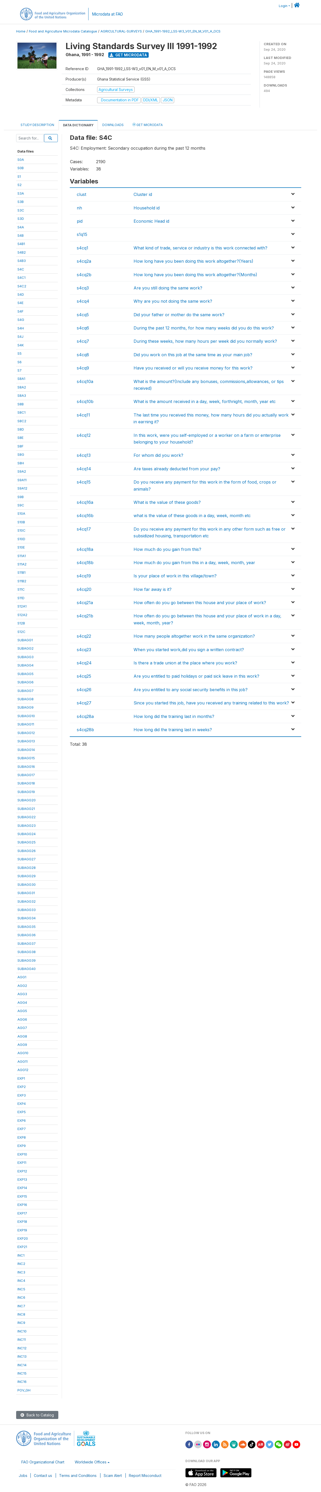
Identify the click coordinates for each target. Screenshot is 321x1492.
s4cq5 (83, 314)
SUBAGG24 (26, 834)
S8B (20, 404)
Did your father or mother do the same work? (179, 314)
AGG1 (21, 977)
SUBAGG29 (26, 876)
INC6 (21, 1297)
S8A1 (21, 379)
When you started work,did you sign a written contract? (189, 649)
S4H (20, 328)
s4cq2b (84, 274)
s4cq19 (84, 575)
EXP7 (21, 1129)
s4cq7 (83, 341)
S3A (20, 193)
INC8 (21, 1314)
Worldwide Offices (90, 1462)
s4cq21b (85, 615)
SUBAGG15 (26, 758)
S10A (21, 513)
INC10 (22, 1331)
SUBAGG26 (26, 851)
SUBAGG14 (26, 750)
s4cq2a (84, 261)
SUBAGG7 (25, 691)
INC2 (21, 1264)
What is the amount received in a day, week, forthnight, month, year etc (205, 401)
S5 (19, 353)
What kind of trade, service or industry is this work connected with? (200, 247)
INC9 (21, 1323)
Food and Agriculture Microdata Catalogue (63, 31)
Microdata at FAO (107, 14)
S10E (21, 547)
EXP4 (21, 1103)
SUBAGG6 (25, 682)
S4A (20, 227)
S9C (20, 505)
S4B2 (21, 252)
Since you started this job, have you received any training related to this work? (211, 702)
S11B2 (21, 581)
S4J (20, 336)
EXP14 (22, 1188)
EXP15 (22, 1196)
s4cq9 (83, 368)
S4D (20, 294)
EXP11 (21, 1162)
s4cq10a (85, 381)
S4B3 (21, 261)
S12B (21, 623)
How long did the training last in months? (174, 716)
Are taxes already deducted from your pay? (177, 468)
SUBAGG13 (26, 741)
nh (79, 207)
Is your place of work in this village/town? (175, 575)
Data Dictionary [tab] (78, 125)
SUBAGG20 (26, 800)
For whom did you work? (158, 455)
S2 (19, 185)
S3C (20, 210)
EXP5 (21, 1112)
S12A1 (22, 606)
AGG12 (22, 1070)
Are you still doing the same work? (168, 288)
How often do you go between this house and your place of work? (200, 602)
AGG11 (22, 1061)
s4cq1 (82, 247)
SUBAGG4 (25, 665)
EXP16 (22, 1205)
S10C (21, 530)
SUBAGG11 (25, 724)
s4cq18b (85, 562)
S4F (20, 311)
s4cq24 (84, 662)
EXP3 (21, 1095)
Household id (147, 207)
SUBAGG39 (26, 960)
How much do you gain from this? (167, 549)
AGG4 (22, 1002)
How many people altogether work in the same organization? (194, 636)
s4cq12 (84, 435)
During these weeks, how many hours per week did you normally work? (205, 341)
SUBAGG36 (26, 935)
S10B (21, 522)
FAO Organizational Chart (42, 1462)
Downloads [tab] (113, 125)
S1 (19, 176)
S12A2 (22, 615)
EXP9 (21, 1146)
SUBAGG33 (26, 910)
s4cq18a (85, 549)
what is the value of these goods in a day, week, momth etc (192, 515)
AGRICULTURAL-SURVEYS (121, 31)
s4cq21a (85, 602)
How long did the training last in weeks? (173, 729)
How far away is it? (153, 589)
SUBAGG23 (26, 825)
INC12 (22, 1348)
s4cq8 (83, 354)
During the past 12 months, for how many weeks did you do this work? (204, 328)
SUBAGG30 (26, 884)
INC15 (22, 1373)
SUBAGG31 (26, 893)
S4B (20, 235)
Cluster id (143, 194)
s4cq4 (83, 301)
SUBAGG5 (25, 674)
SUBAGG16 (26, 766)
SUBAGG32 (26, 901)
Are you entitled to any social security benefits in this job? (191, 689)
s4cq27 (84, 702)
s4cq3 (83, 288)
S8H (20, 463)
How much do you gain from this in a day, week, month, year (194, 562)
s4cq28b (85, 729)
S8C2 (21, 421)
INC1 (20, 1255)
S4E (20, 303)
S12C (21, 632)
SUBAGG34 (26, 918)
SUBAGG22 (26, 817)
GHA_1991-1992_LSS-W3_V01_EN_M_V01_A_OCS (183, 31)
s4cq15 (84, 482)
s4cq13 (84, 455)
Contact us (43, 1475)
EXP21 (22, 1247)
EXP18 (22, 1221)
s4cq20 (84, 589)
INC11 (21, 1339)
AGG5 (22, 1011)
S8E (20, 437)
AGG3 (22, 994)
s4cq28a (85, 716)
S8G (20, 454)
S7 (19, 370)
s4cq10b (85, 401)
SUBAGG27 (26, 859)
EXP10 (22, 1154)
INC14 (22, 1365)
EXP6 (21, 1120)
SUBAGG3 (25, 657)
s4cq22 (84, 636)
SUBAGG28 (26, 868)
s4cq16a (85, 502)
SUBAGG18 (26, 783)
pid (80, 221)
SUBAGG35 (26, 927)
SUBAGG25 (26, 842)
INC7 (21, 1306)
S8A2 (21, 387)
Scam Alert (113, 1475)
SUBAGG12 (26, 733)
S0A (20, 159)
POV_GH (23, 1390)
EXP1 (21, 1078)
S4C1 (21, 277)
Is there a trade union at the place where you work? (185, 662)
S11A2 (22, 564)
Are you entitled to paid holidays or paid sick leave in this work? (196, 676)
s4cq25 (84, 676)
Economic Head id (151, 221)
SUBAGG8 (25, 699)
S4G (20, 320)
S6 (19, 362)
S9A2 (21, 471)
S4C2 (21, 286)
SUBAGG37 (26, 943)
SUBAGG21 (26, 809)
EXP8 (21, 1137)
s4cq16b (85, 515)
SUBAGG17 (26, 775)
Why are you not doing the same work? (173, 301)
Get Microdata (128, 55)
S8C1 (21, 412)
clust (81, 194)
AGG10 (22, 1053)
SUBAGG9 (25, 707)
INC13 (22, 1356)
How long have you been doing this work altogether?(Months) (195, 274)
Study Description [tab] (37, 125)
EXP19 (22, 1230)
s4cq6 (83, 328)
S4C (20, 269)
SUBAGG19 (26, 792)
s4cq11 (83, 415)
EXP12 (22, 1171)
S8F (20, 446)
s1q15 (82, 234)
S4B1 (21, 244)
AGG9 (22, 1044)
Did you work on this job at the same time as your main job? (193, 354)
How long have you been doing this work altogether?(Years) (193, 261)
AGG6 (22, 1019)
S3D (20, 218)
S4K (20, 345)
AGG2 (22, 985)
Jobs (23, 1475)
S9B (20, 497)
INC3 (21, 1272)
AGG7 (22, 1028)
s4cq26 (84, 689)
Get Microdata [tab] (148, 124)
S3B (20, 202)
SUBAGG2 (25, 648)
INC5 (21, 1289)
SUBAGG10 (26, 716)
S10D (21, 539)
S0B (20, 168)
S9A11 (22, 480)
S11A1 (21, 556)
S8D (20, 429)
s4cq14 (84, 468)
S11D (20, 598)
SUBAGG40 (26, 969)
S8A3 (21, 395)
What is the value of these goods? (167, 502)
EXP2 (21, 1087)
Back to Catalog (37, 1415)
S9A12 (22, 488)
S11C (21, 589)
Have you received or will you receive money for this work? (193, 368)
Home (21, 31)
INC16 (22, 1381)
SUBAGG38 (26, 952)
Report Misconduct (145, 1475)
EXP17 (22, 1213)
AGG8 (22, 1036)
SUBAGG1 (25, 640)
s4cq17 (84, 529)
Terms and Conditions (78, 1475)
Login (283, 6)
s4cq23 (84, 649)
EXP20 (22, 1238)
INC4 (21, 1280)
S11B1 (21, 572)
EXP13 (22, 1179)
